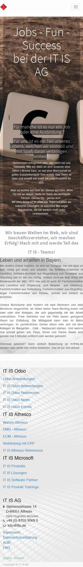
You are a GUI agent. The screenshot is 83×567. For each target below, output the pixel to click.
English (7, 558)
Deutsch (19, 558)
